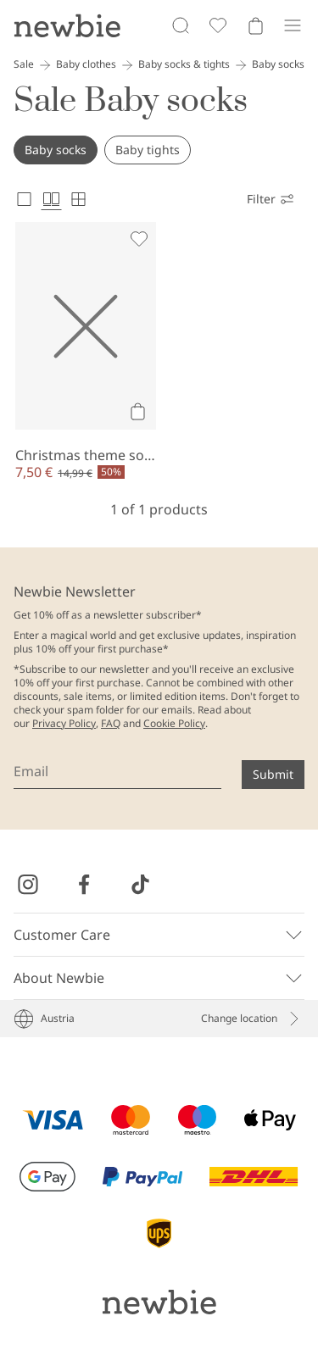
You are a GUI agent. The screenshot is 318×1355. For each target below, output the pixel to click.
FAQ (110, 723)
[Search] (180, 25)
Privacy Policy (64, 723)
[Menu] (292, 25)
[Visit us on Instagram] (28, 884)
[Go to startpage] (67, 25)
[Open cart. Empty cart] (255, 25)
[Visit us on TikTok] (140, 884)
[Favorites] (218, 25)
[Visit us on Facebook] (84, 884)
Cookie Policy (174, 723)
